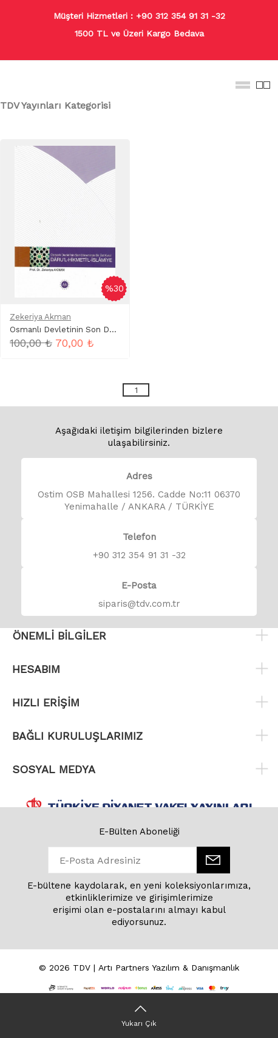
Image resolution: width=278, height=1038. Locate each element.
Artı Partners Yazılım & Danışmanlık (168, 967)
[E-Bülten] (213, 860)
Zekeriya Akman (40, 316)
